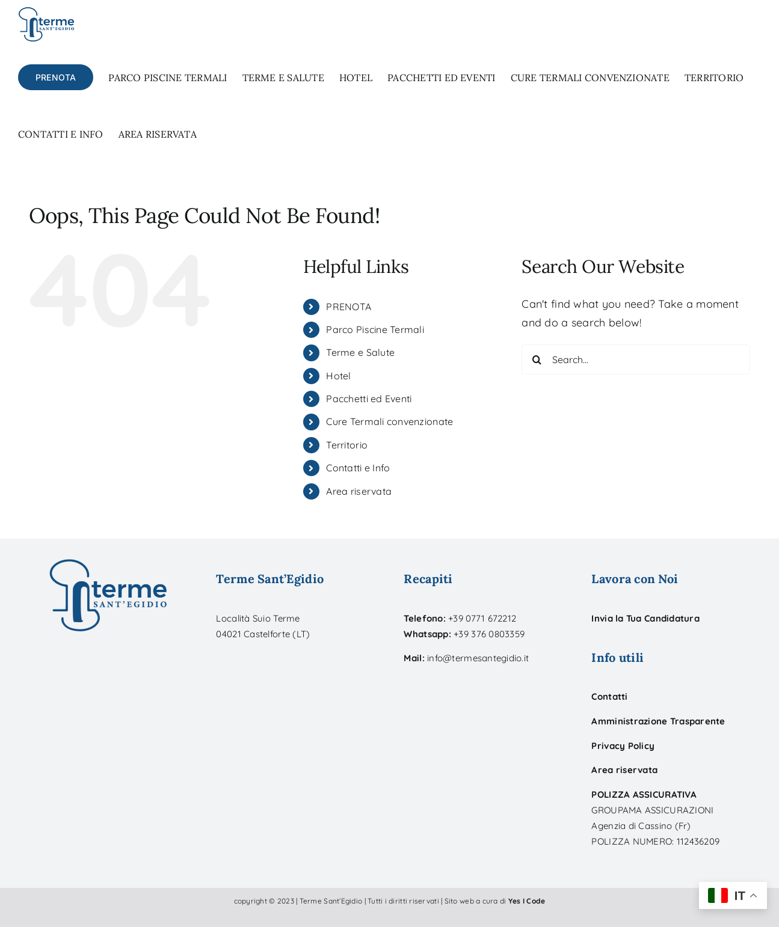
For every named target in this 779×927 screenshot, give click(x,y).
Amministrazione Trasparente (658, 721)
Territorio (347, 445)
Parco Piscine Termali (375, 329)
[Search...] (636, 359)
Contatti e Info (358, 468)
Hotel (338, 376)
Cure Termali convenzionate (389, 421)
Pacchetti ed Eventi (368, 399)
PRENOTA (348, 307)
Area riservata (359, 491)
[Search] (537, 359)
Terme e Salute (360, 352)
